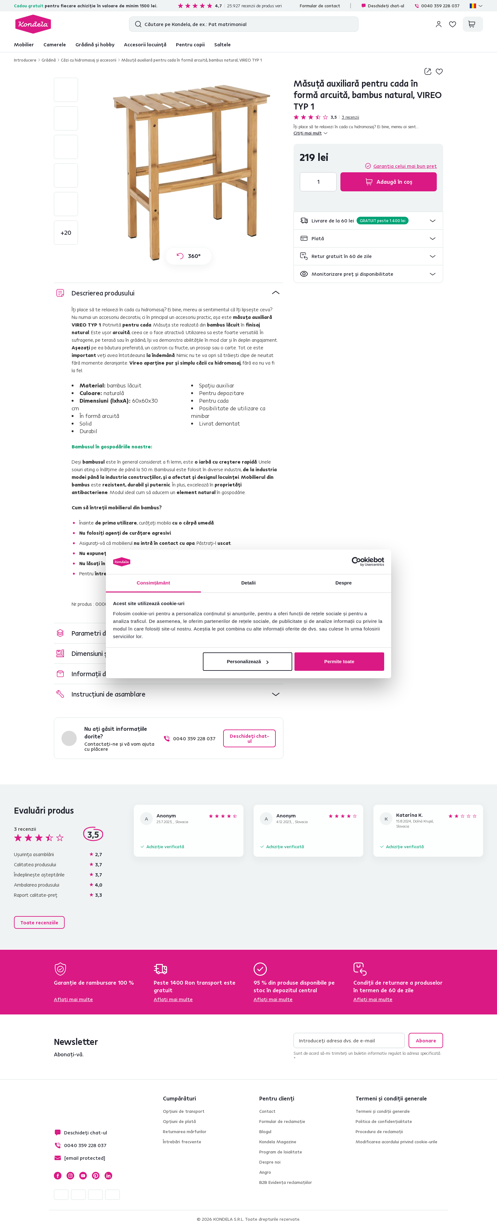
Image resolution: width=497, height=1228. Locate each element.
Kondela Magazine (277, 1142)
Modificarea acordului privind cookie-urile (396, 1142)
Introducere (25, 60)
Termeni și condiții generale (383, 1111)
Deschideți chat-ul (382, 5)
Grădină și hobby (94, 44)
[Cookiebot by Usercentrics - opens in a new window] (356, 562)
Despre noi (270, 1162)
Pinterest (96, 1175)
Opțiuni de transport (183, 1111)
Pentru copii (190, 44)
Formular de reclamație (282, 1121)
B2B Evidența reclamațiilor (285, 1182)
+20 (66, 232)
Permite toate (339, 661)
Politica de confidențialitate (384, 1121)
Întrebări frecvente (182, 1142)
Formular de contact (320, 5)
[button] (368, 220)
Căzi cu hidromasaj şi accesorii (88, 60)
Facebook (57, 1175)
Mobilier (24, 44)
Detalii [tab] (248, 582)
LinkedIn (108, 1175)
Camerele (54, 44)
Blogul (265, 1131)
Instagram (70, 1175)
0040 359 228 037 (437, 5)
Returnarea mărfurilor (184, 1131)
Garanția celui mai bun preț (405, 165)
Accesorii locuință (145, 44)
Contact (267, 1111)
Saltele (222, 44)
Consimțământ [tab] (153, 582)
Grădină (49, 60)
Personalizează (248, 661)
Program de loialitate (280, 1152)
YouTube (83, 1175)
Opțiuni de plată (179, 1121)
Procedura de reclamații (379, 1131)
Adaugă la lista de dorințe (439, 71)
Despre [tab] (343, 582)
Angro (265, 1172)
